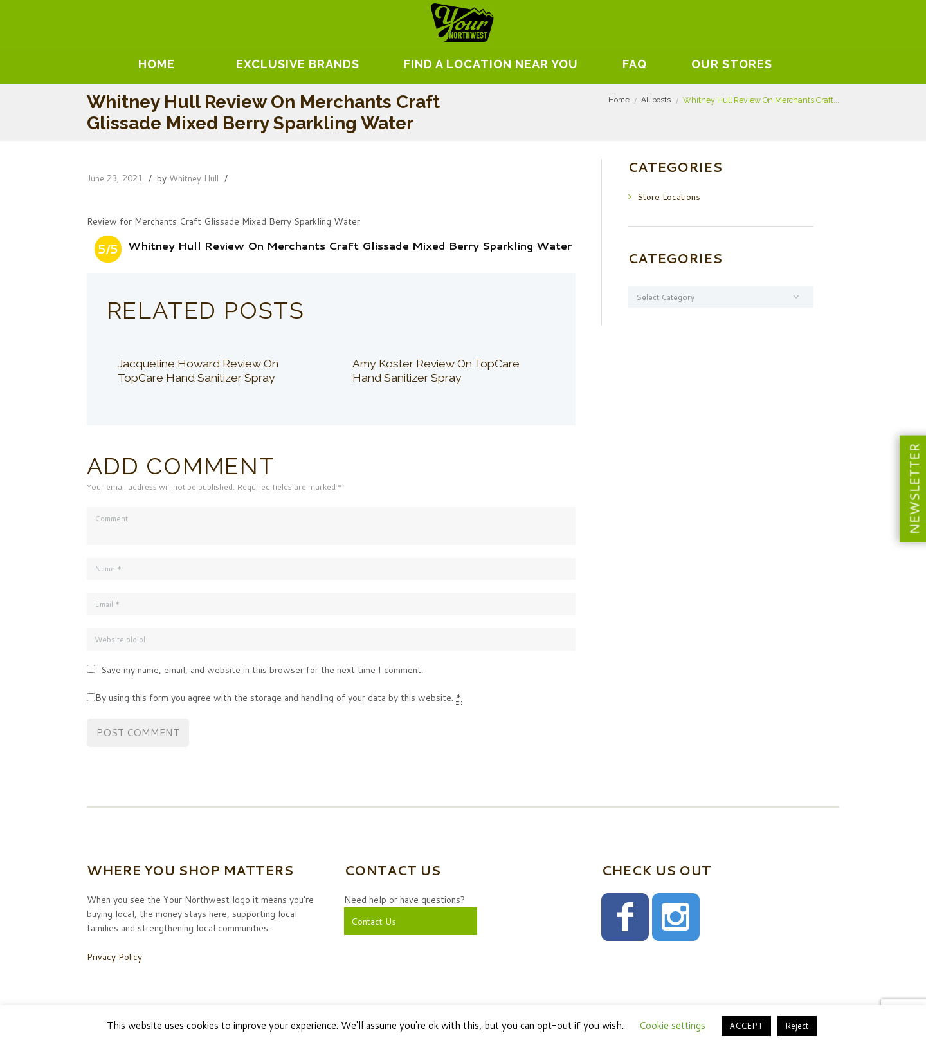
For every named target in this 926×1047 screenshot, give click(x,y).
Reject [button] (797, 1026)
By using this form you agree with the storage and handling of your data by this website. (278, 700)
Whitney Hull (200, 178)
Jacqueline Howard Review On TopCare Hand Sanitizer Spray (202, 370)
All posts (656, 100)
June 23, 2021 (117, 178)
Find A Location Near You (491, 64)
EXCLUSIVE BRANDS (297, 64)
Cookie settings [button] (672, 1025)
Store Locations (669, 196)
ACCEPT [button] (746, 1026)
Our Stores (731, 64)
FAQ (634, 64)
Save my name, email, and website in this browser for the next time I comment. (262, 671)
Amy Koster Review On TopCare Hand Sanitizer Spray (440, 370)
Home (156, 64)
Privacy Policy (115, 958)
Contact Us (374, 922)
